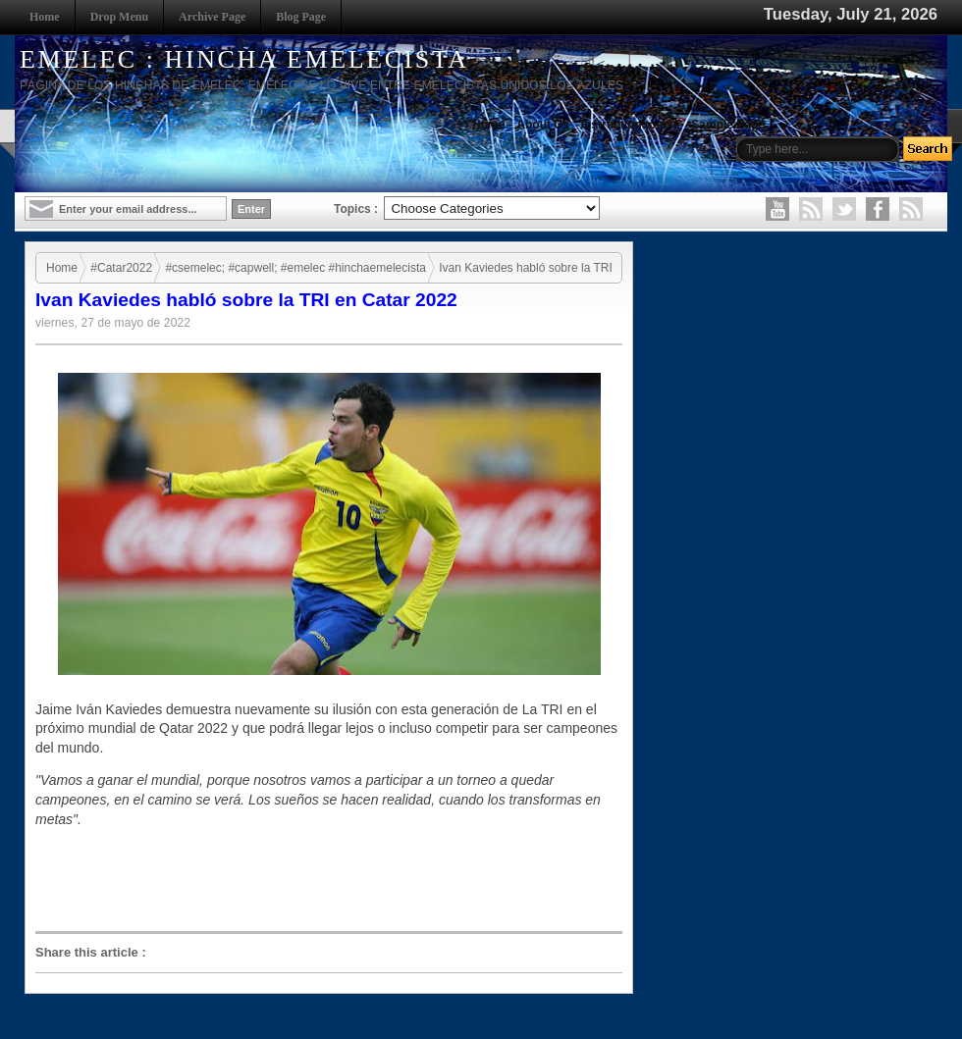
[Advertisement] (333, 880)
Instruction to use (630, 124)
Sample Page (728, 124)
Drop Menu (119, 17)
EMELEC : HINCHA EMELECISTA (244, 59)
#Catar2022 (121, 268)
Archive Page (212, 17)
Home (44, 17)
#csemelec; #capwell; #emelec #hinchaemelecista (295, 268)
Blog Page (301, 17)
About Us (542, 124)
